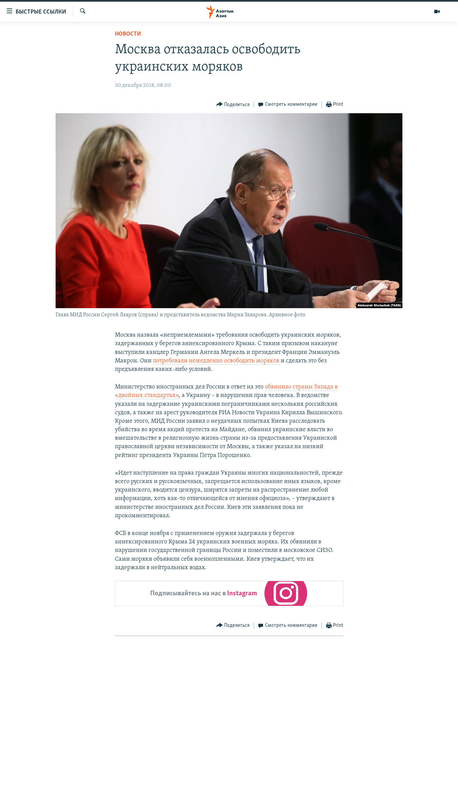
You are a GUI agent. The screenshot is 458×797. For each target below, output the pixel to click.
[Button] (233, 104)
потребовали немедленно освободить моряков (217, 361)
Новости (128, 34)
